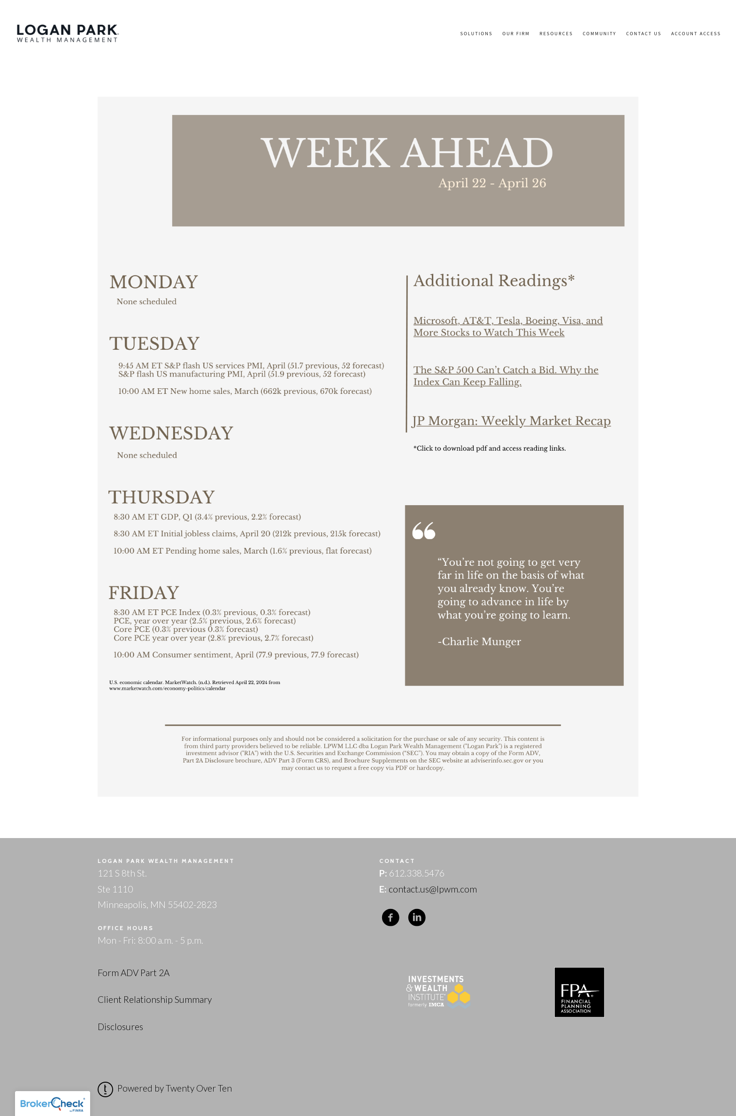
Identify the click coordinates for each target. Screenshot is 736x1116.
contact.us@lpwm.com (433, 889)
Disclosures (120, 1026)
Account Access (696, 33)
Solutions (476, 33)
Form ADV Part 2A (133, 972)
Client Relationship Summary (155, 999)
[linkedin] (417, 917)
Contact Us (643, 33)
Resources (556, 33)
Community (599, 33)
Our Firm (516, 33)
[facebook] (390, 917)
